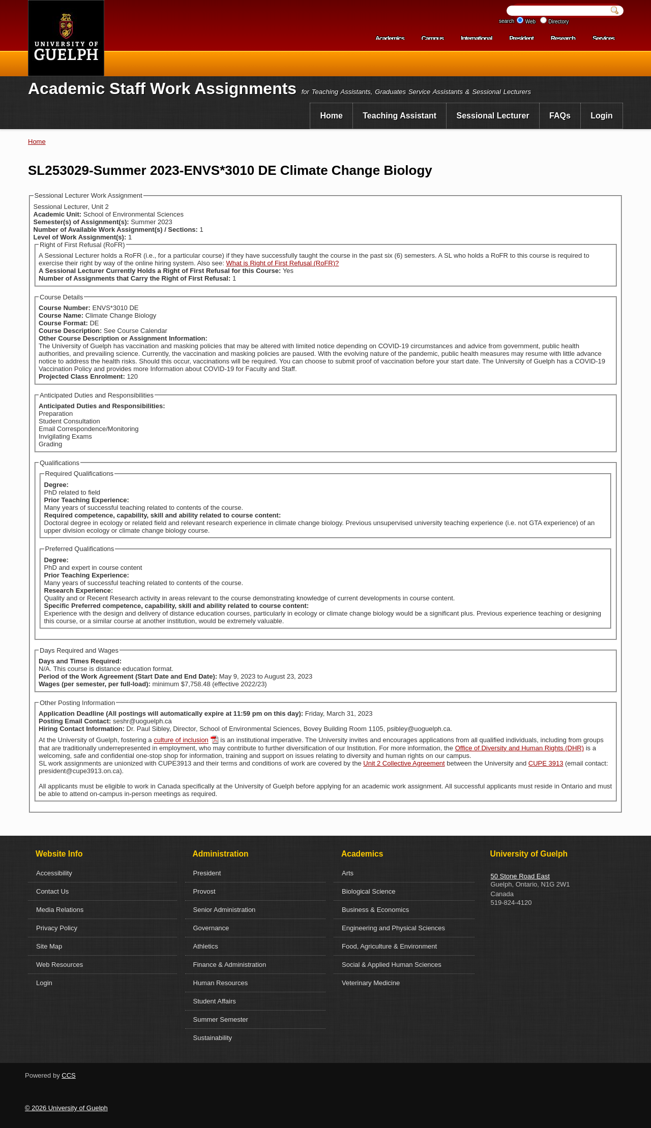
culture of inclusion (181, 740)
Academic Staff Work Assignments (162, 88)
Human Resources (220, 983)
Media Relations (59, 909)
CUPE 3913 (546, 763)
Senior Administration (224, 909)
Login (601, 115)
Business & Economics (375, 909)
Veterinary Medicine (371, 983)
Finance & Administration (230, 964)
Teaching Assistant (399, 115)
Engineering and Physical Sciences (393, 928)
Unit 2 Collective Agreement (404, 763)
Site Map (49, 946)
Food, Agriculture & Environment (389, 946)
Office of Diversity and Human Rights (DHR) (519, 748)
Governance (211, 928)
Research (563, 38)
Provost (204, 891)
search (506, 21)
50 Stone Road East (520, 876)
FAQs (560, 115)
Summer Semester (220, 1019)
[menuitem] (331, 116)
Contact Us (52, 891)
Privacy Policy (56, 928)
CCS (68, 1075)
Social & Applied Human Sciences (391, 964)
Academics (389, 38)
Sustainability (212, 1038)
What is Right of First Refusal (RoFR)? (282, 263)
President (521, 38)
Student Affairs (214, 1001)
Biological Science (369, 891)
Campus (433, 38)
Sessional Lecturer (493, 115)
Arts (347, 873)
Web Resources (59, 964)
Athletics (205, 946)
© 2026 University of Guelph (66, 1108)
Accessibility (54, 873)
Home (331, 115)
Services (603, 38)
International (476, 38)
